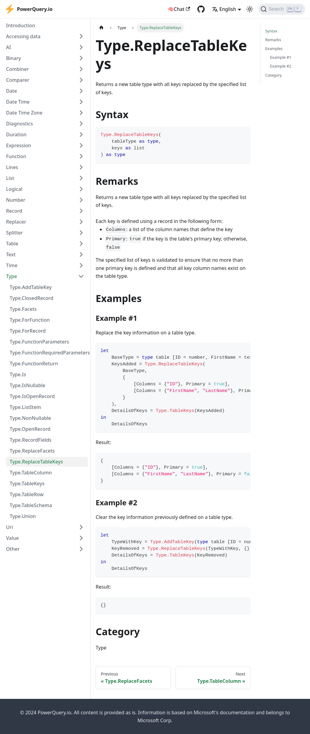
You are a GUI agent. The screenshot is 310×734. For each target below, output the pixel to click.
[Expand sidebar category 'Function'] (81, 156)
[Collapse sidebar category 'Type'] (81, 276)
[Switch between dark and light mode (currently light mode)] (250, 9)
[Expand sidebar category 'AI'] (81, 47)
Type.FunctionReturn (34, 363)
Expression (18, 145)
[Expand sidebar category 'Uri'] (81, 527)
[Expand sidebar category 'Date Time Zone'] (81, 113)
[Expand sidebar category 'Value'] (81, 538)
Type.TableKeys (27, 483)
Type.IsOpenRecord (32, 396)
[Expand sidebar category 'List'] (81, 178)
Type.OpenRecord (30, 429)
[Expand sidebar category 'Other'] (81, 549)
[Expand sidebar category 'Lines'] (81, 167)
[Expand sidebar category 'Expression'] (81, 145)
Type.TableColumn (31, 472)
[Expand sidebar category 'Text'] (81, 254)
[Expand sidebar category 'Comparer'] (81, 80)
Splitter (14, 232)
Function (16, 156)
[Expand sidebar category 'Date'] (81, 91)
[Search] (281, 9)
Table (12, 243)
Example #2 (280, 66)
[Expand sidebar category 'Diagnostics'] (81, 123)
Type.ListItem (25, 407)
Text (11, 254)
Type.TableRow (27, 494)
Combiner (17, 69)
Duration (16, 134)
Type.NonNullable (30, 418)
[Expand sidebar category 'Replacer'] (81, 222)
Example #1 (280, 57)
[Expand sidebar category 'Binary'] (81, 58)
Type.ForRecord (28, 330)
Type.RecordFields (30, 440)
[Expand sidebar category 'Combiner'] (81, 69)
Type (11, 276)
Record (14, 211)
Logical (14, 189)
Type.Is (18, 374)
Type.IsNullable (27, 385)
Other (13, 549)
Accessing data (23, 36)
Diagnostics (19, 123)
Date (11, 91)
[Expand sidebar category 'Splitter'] (81, 232)
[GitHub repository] (201, 9)
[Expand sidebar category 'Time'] (81, 265)
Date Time (18, 101)
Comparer (17, 80)
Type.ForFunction (30, 320)
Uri (9, 527)
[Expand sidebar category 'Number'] (81, 200)
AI (8, 47)
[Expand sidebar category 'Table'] (81, 243)
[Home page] (101, 27)
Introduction (20, 25)
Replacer (16, 221)
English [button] (224, 9)
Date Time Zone (24, 112)
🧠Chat (179, 9)
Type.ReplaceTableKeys (36, 461)
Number (15, 200)
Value (12, 538)
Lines (12, 167)
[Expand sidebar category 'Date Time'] (81, 102)
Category (273, 75)
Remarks (273, 39)
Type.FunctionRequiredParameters (49, 352)
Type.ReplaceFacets (32, 450)
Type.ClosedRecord (31, 298)
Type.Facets (23, 309)
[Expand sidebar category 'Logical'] (81, 189)
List (10, 178)
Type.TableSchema (31, 505)
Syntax (271, 31)
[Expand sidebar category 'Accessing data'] (81, 36)
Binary (13, 58)
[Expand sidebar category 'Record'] (81, 211)
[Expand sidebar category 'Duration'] (81, 134)
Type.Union (23, 516)
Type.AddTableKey (31, 287)
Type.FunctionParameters (39, 341)
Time (12, 265)
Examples (274, 48)
